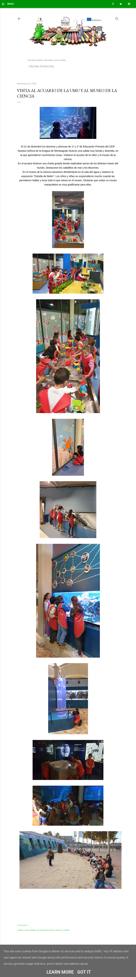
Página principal (42, 66)
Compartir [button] (22, 925)
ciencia (58, 930)
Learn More (60, 972)
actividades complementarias (39, 930)
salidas (66, 930)
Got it (84, 972)
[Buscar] (117, 17)
